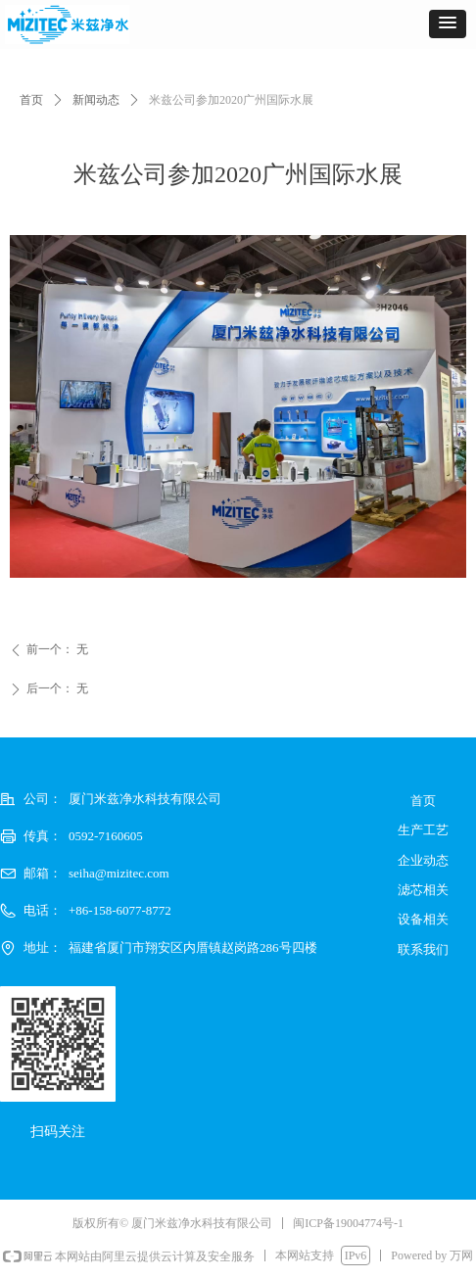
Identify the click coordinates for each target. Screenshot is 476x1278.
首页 (31, 100)
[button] (447, 24)
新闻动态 (95, 100)
